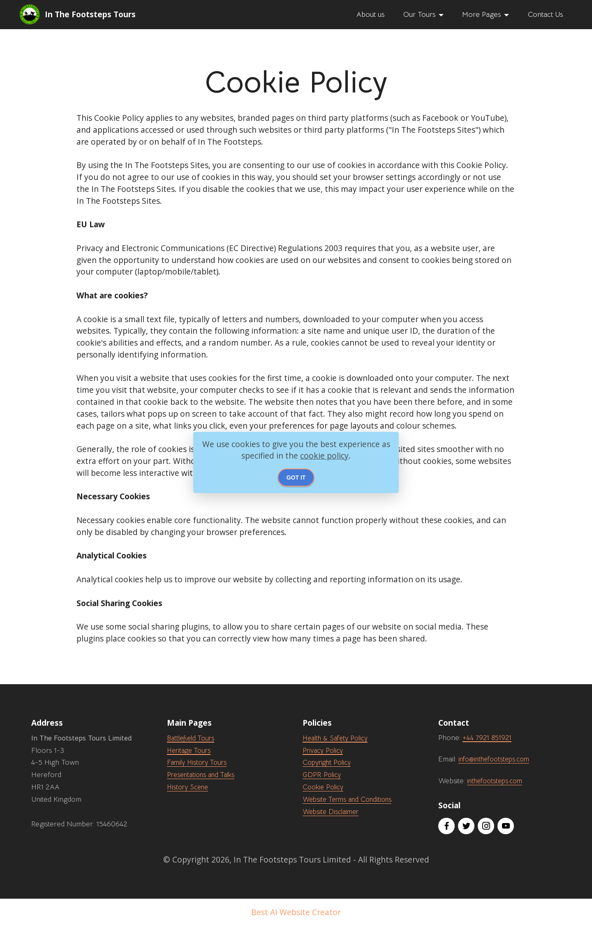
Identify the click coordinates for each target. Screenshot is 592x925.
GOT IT (296, 477)
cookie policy (324, 455)
